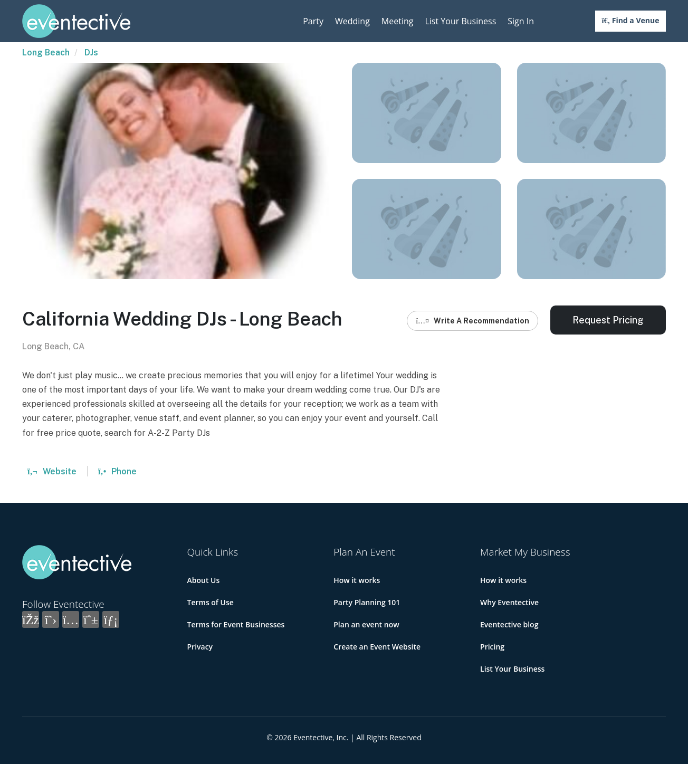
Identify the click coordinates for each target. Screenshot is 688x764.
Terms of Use (210, 602)
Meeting (397, 21)
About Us (203, 580)
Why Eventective (509, 602)
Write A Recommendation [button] (472, 321)
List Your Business (460, 21)
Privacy (200, 647)
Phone (117, 471)
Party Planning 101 (366, 602)
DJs (91, 52)
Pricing (492, 647)
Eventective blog (509, 624)
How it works (356, 580)
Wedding (352, 21)
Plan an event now (366, 624)
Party (313, 21)
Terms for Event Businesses (236, 624)
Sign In (521, 21)
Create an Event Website (377, 647)
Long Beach (46, 52)
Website (52, 471)
